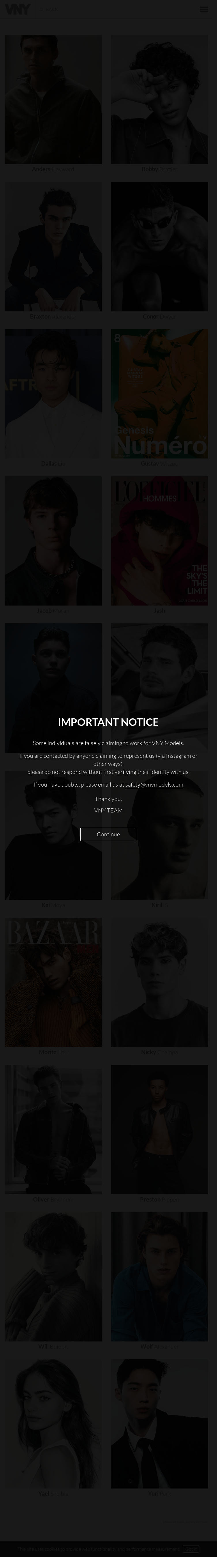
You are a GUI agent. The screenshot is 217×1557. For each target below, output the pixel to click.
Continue (108, 834)
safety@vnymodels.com (154, 784)
